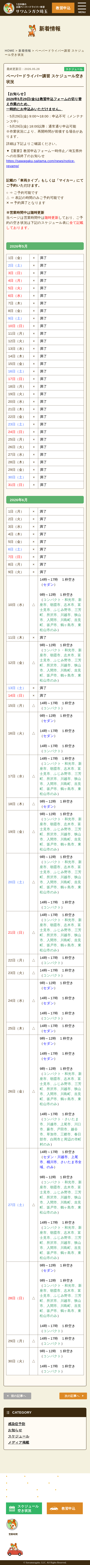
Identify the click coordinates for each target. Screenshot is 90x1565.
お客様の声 (58, 1483)
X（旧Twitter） (52, 1497)
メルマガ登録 (20, 1497)
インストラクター (72, 1476)
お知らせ (15, 1430)
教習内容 (15, 1483)
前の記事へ (18, 1396)
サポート (36, 1483)
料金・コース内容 (39, 1476)
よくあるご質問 (19, 1490)
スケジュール (74, 69)
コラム (43, 1490)
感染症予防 (16, 1424)
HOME (13, 1476)
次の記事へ (72, 1396)
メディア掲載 (18, 1442)
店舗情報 (63, 1490)
